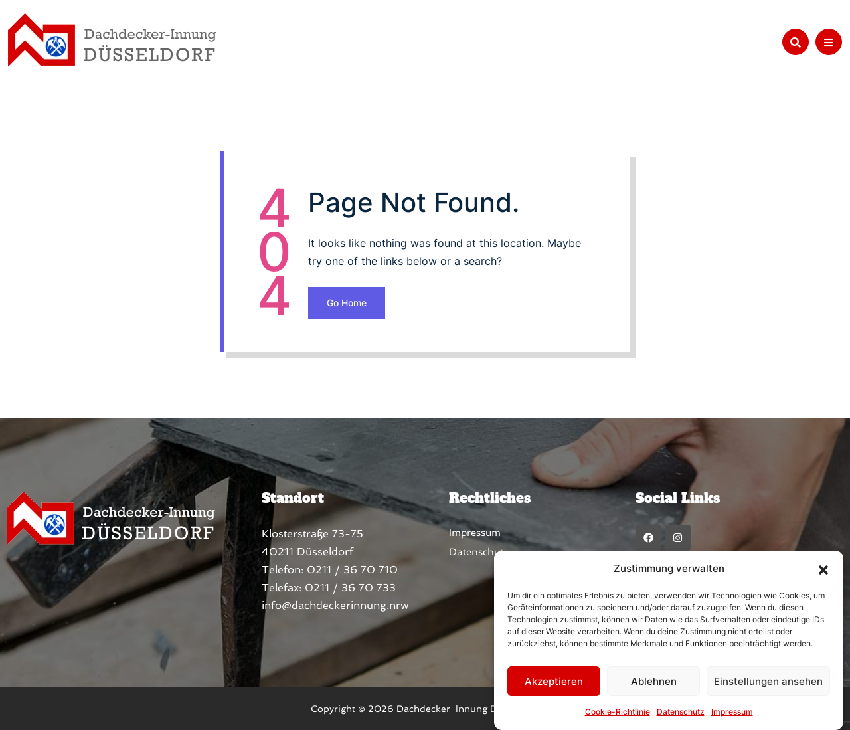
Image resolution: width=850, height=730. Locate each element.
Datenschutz (681, 712)
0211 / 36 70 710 (352, 569)
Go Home (347, 302)
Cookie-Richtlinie (617, 712)
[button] (823, 568)
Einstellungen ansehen (768, 681)
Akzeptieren (554, 681)
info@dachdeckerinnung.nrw (335, 605)
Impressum (732, 712)
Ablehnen (654, 681)
